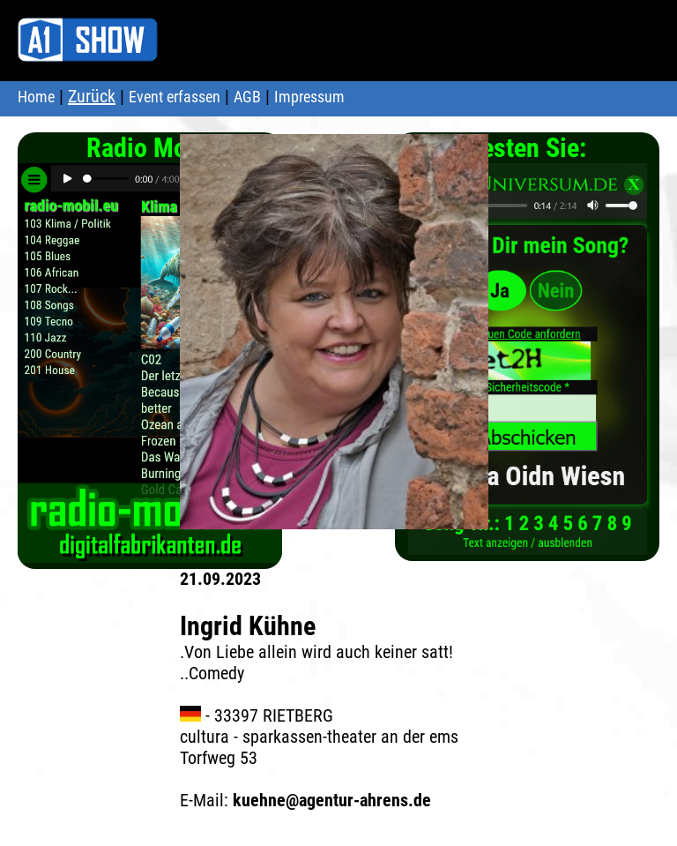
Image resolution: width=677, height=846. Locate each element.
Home (36, 96)
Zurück (91, 96)
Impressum (309, 96)
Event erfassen (174, 96)
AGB (247, 96)
